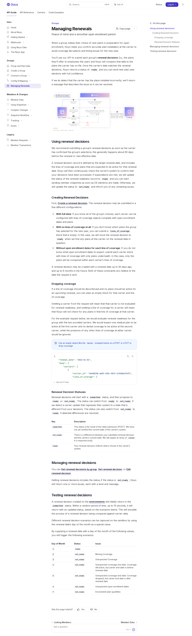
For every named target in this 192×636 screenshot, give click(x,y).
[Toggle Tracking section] (23, 120)
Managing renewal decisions (164, 46)
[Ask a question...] (94, 628)
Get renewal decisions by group (79, 469)
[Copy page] (123, 28)
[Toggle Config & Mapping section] (23, 80)
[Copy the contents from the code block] (128, 356)
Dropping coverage (163, 37)
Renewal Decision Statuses (167, 42)
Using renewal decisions (162, 28)
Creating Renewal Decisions (165, 33)
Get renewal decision (110, 469)
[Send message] (133, 629)
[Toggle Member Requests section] (23, 140)
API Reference (27, 13)
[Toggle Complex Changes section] (23, 110)
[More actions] (134, 28)
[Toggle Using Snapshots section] (23, 104)
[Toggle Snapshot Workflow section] (23, 115)
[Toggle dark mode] (183, 4)
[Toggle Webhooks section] (23, 42)
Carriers (41, 13)
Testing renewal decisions (163, 51)
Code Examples (56, 13)
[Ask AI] (132, 356)
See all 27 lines (61, 382)
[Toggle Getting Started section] (23, 37)
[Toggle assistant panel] (118, 4)
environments (97, 501)
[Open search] (89, 4)
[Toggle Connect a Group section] (23, 75)
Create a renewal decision (72, 203)
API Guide (11, 13)
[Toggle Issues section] (23, 125)
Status (159, 4)
